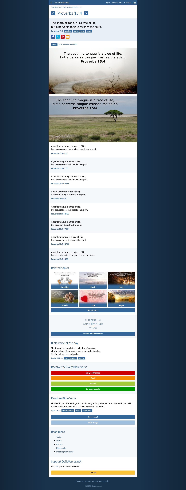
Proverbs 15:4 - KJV (59, 153)
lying (82, 31)
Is (86, 320)
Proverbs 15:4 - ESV (59, 168)
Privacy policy (104, 481)
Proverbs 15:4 (57, 31)
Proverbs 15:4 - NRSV (60, 214)
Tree (94, 324)
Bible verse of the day (64, 343)
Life (95, 328)
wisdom (73, 358)
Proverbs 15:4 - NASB (60, 244)
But (101, 324)
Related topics (60, 268)
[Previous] (53, 13)
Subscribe (127, 3)
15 (80, 7)
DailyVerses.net (56, 7)
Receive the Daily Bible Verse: (69, 367)
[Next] (86, 13)
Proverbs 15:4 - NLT (59, 198)
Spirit (76, 31)
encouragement (68, 410)
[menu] (134, 3)
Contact (95, 481)
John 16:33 (55, 410)
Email (93, 378)
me (57, 466)
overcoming (87, 410)
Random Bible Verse (63, 398)
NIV (54, 45)
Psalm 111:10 (57, 358)
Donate (93, 472)
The (99, 320)
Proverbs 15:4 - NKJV (60, 183)
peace (78, 410)
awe (66, 358)
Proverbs (75, 7)
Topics (108, 3)
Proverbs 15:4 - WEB (59, 229)
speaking (68, 31)
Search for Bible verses (93, 333)
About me (80, 481)
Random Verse (117, 3)
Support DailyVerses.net (66, 461)
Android (93, 383)
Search (59, 440)
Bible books (67, 7)
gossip (89, 31)
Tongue (92, 320)
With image (93, 422)
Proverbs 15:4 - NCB (59, 259)
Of (90, 328)
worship (81, 358)
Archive (59, 444)
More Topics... (93, 310)
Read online (68, 44)
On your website (93, 389)
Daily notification (93, 373)
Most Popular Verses (64, 452)
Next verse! (93, 417)
